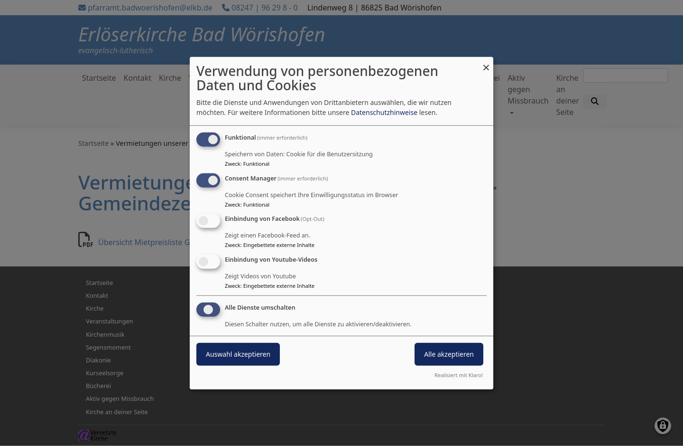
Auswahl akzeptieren (238, 354)
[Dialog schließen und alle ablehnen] (486, 62)
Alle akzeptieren (449, 354)
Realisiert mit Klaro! (458, 375)
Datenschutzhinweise (384, 112)
